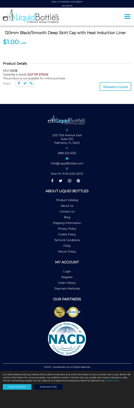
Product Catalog (67, 200)
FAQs (67, 246)
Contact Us (67, 211)
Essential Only (48, 386)
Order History (67, 283)
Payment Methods (67, 288)
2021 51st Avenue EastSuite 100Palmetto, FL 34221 (67, 139)
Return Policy (67, 251)
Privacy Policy (67, 228)
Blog (67, 217)
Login (67, 271)
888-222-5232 (67, 153)
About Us (67, 206)
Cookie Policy (67, 234)
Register (67, 277)
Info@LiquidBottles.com (67, 163)
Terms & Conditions (67, 240)
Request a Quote (115, 87)
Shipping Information (67, 223)
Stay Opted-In (17, 386)
